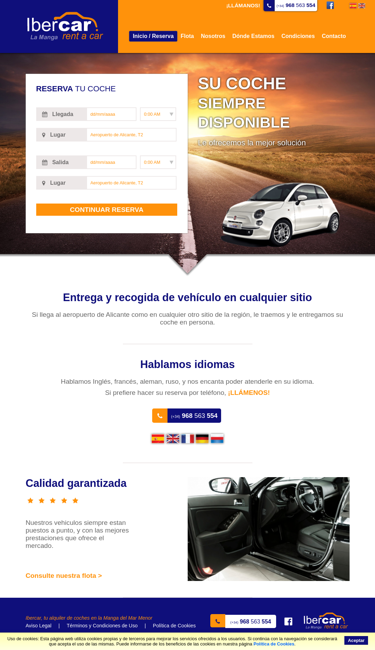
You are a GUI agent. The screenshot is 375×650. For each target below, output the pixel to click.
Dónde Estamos (253, 36)
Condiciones (298, 36)
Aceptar (356, 640)
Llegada (56, 114)
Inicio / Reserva (153, 36)
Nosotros (213, 36)
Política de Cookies (273, 644)
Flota (187, 36)
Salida (54, 162)
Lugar (53, 135)
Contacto (334, 36)
